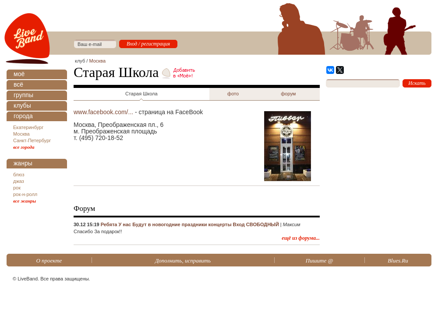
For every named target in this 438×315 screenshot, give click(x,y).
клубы (22, 105)
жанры (23, 163)
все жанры (24, 200)
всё (18, 84)
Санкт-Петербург (32, 140)
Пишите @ (319, 260)
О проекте (49, 260)
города (23, 115)
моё (19, 73)
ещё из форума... (301, 238)
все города (24, 147)
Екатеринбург (28, 127)
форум (288, 93)
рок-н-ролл (25, 194)
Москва (21, 133)
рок (17, 187)
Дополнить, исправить (183, 260)
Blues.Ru (398, 260)
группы (23, 94)
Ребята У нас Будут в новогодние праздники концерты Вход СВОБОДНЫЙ (190, 224)
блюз (19, 174)
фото (233, 93)
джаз (18, 181)
